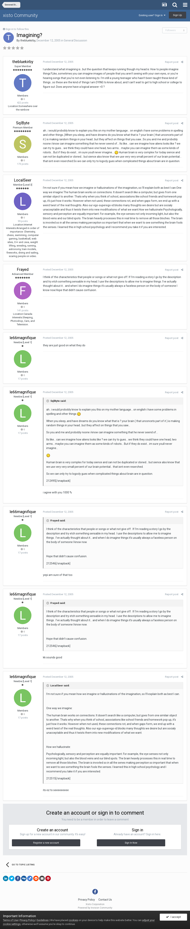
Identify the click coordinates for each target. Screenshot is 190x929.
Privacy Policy (86, 899)
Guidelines (42, 920)
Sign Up (177, 15)
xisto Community (20, 15)
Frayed (23, 269)
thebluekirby (27, 40)
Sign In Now (131, 842)
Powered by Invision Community (95, 907)
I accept (173, 918)
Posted (57, 61)
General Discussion (75, 40)
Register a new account (46, 842)
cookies (73, 920)
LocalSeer (22, 180)
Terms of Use (10, 920)
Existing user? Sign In (152, 15)
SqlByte (22, 123)
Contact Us (105, 899)
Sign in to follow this (17, 29)
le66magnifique (23, 337)
